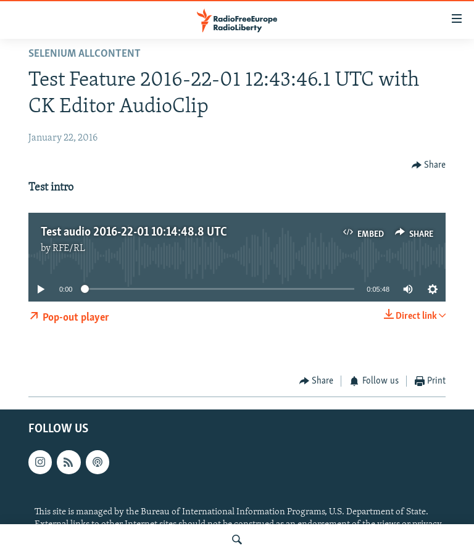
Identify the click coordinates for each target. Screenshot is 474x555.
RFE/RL (68, 248)
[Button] (429, 165)
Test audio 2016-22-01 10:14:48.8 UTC (134, 232)
